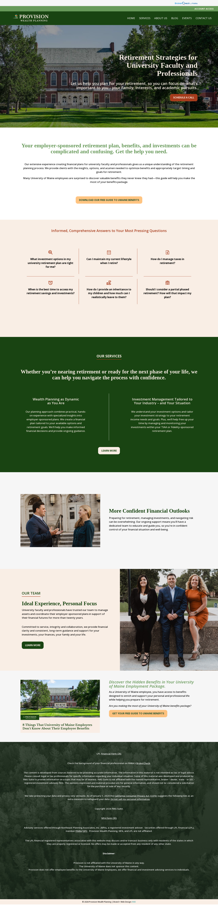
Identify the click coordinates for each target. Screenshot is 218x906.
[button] (146, 18)
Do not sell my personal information (130, 800)
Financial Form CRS (111, 755)
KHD (134, 903)
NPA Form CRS (109, 819)
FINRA (79, 832)
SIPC (85, 832)
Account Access (204, 8)
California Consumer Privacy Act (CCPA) (136, 797)
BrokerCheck (143, 764)
